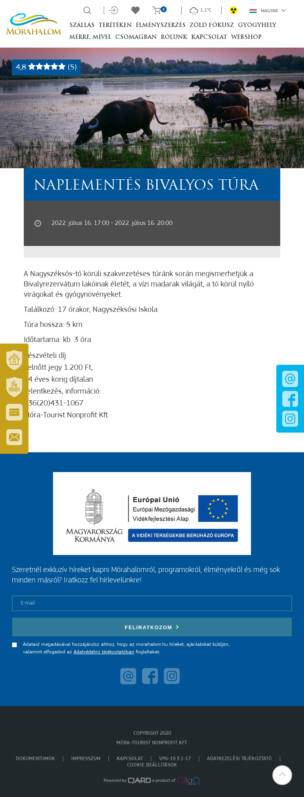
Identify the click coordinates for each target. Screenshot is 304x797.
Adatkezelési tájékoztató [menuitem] (239, 758)
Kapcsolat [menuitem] (130, 758)
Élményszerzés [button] (161, 26)
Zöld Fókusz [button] (212, 26)
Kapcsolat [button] (209, 37)
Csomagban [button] (136, 37)
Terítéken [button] (115, 26)
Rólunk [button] (174, 37)
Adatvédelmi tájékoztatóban (104, 652)
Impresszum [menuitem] (86, 758)
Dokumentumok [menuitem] (35, 758)
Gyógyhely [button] (257, 26)
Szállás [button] (82, 26)
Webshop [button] (246, 37)
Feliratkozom (152, 627)
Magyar (267, 10)
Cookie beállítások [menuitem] (152, 765)
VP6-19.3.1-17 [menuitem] (175, 758)
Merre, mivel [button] (90, 37)
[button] (282, 775)
